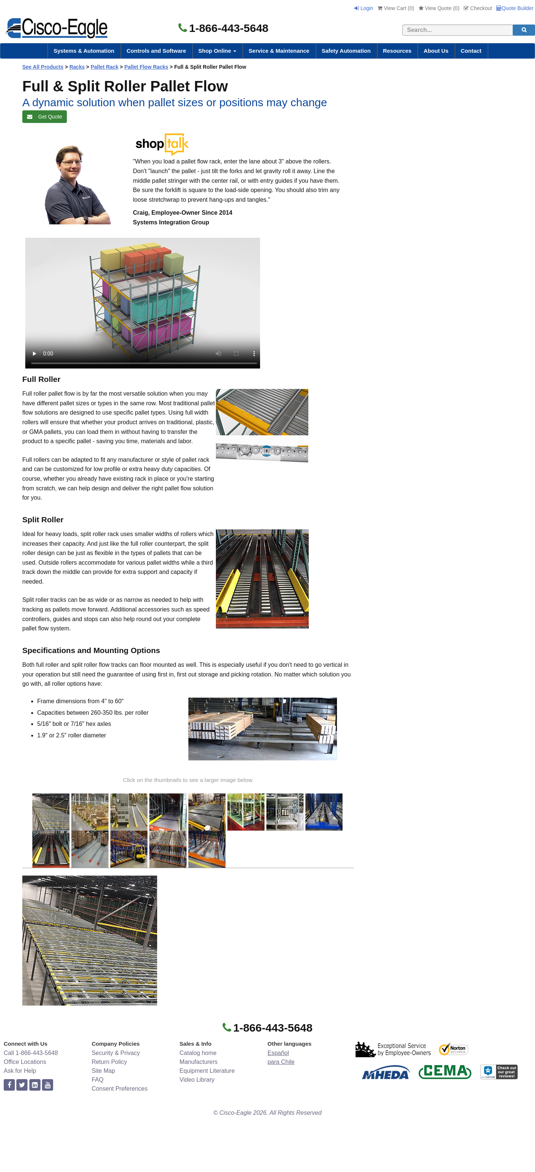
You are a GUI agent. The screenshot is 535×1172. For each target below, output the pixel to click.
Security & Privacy (116, 1053)
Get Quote (44, 117)
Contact (471, 51)
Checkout (478, 8)
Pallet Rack (105, 67)
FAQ (98, 1080)
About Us (436, 51)
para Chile (281, 1062)
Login (363, 8)
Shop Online (217, 51)
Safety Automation (346, 51)
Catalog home (198, 1053)
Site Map (103, 1071)
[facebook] (9, 1085)
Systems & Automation (84, 51)
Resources (397, 51)
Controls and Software (156, 51)
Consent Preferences (119, 1088)
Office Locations (25, 1062)
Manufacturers (198, 1062)
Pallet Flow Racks (146, 67)
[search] (524, 30)
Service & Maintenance (279, 51)
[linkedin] (34, 1085)
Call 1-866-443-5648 (31, 1053)
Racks (77, 67)
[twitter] (21, 1085)
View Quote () (439, 8)
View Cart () (395, 8)
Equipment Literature (207, 1071)
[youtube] (47, 1085)
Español (278, 1053)
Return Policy (109, 1062)
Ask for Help (20, 1071)
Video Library (196, 1080)
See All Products (43, 67)
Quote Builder (515, 8)
